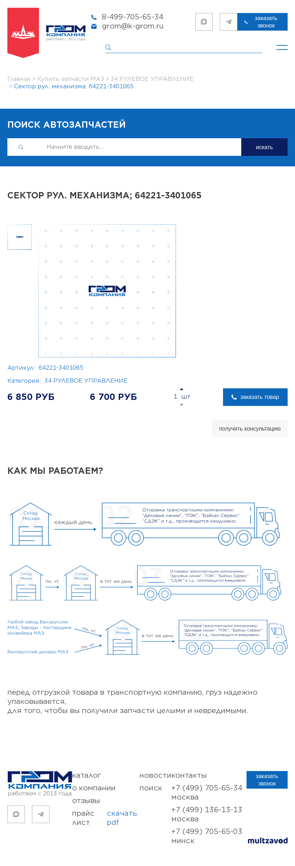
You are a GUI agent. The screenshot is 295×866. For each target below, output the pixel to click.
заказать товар (259, 397)
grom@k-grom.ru (133, 26)
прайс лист (105, 818)
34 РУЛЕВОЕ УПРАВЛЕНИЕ (86, 380)
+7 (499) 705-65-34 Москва (206, 793)
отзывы (86, 800)
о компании (94, 788)
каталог (86, 775)
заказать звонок (266, 21)
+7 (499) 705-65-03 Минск (206, 836)
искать (264, 147)
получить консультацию (250, 429)
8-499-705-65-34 (132, 17)
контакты (189, 775)
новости (155, 775)
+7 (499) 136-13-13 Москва (206, 814)
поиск (150, 788)
